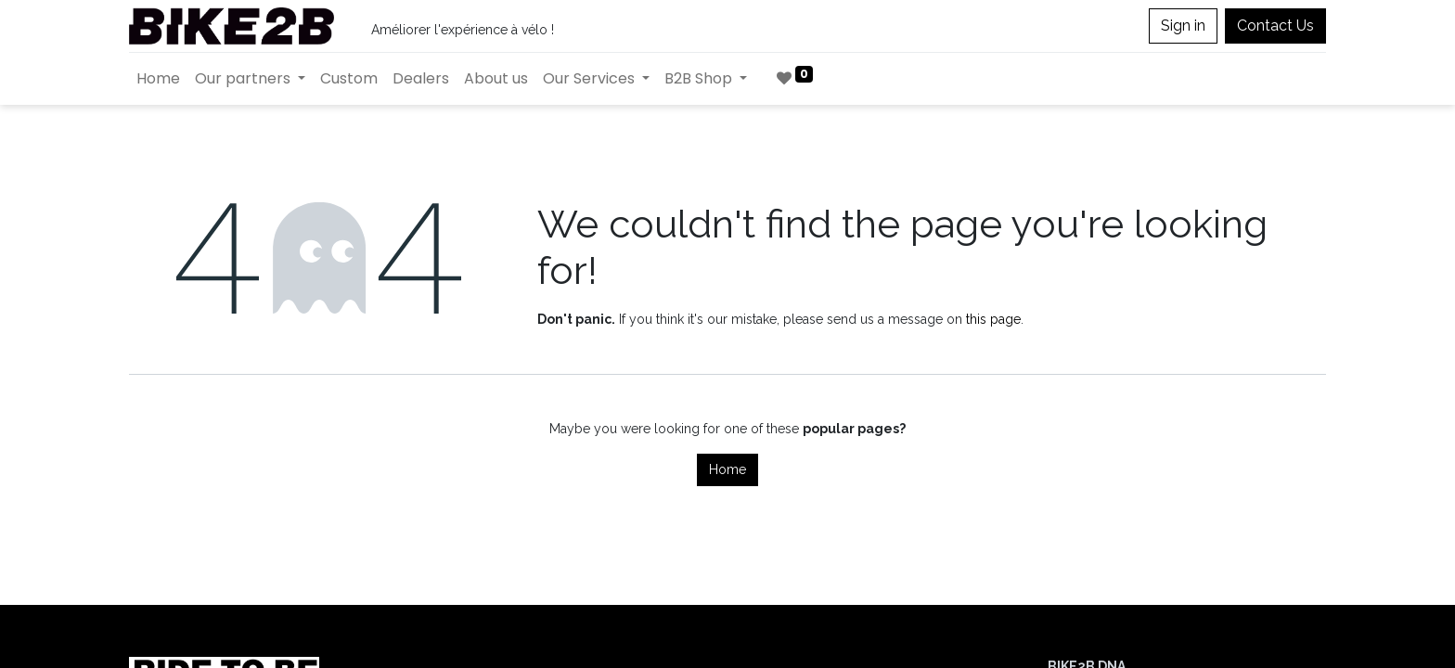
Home (727, 469)
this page (993, 319)
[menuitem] (158, 78)
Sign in (1183, 25)
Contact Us (1275, 25)
